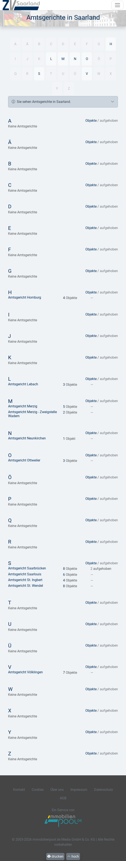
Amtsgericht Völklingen (25, 672)
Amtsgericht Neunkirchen (27, 438)
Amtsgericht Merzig (22, 406)
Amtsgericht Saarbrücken (27, 568)
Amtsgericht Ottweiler (24, 460)
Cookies (38, 790)
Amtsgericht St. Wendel (25, 586)
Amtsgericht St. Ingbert (25, 580)
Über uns (57, 790)
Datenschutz (103, 790)
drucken (55, 856)
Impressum (78, 790)
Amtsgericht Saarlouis (24, 574)
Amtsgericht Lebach (23, 384)
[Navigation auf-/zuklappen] (117, 5)
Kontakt (19, 790)
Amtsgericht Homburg (24, 297)
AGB (63, 798)
